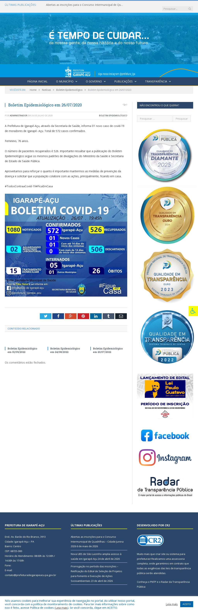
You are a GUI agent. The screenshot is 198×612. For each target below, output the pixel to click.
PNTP (153, 578)
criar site (160, 550)
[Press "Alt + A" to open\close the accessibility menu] (193, 311)
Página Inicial (37, 77)
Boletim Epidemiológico (113, 111)
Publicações (123, 77)
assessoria (178, 555)
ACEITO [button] (187, 604)
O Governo (94, 77)
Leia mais (61, 607)
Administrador (18, 111)
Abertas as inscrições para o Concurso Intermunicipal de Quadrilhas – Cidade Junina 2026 (85, 5)
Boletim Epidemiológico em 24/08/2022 (65, 346)
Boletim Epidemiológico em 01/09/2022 (22, 346)
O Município (64, 77)
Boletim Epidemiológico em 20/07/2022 (108, 346)
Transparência (156, 77)
